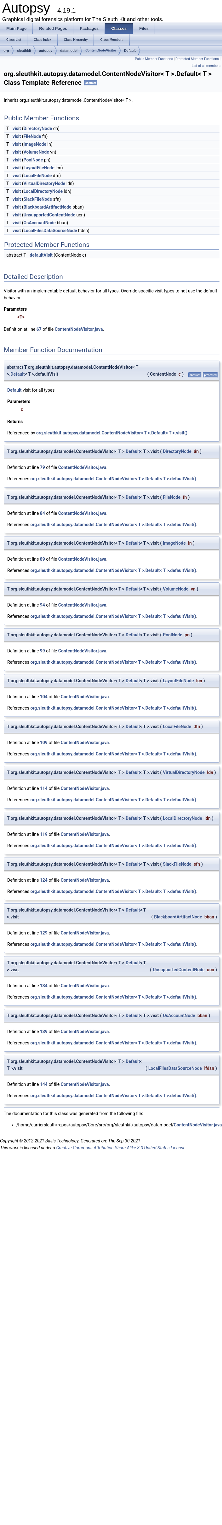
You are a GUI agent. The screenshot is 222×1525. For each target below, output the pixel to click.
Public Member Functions (154, 59)
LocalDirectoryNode (43, 191)
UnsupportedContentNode (49, 214)
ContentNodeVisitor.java (79, 329)
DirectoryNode (38, 128)
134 (44, 985)
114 (44, 788)
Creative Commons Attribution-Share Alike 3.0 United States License (120, 1147)
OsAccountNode (40, 222)
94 (42, 604)
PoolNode (33, 159)
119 (44, 834)
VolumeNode (36, 152)
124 (44, 880)
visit (17, 128)
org (6, 50)
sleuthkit (24, 50)
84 (42, 513)
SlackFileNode (38, 199)
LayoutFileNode (39, 167)
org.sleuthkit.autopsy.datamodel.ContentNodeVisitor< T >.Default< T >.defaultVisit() (113, 478)
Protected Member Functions (197, 59)
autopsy (45, 50)
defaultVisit (41, 255)
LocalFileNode (38, 175)
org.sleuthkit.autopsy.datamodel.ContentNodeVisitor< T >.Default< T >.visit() (111, 432)
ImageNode (35, 144)
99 (42, 650)
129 (44, 932)
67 (39, 329)
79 (42, 467)
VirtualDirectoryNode (44, 183)
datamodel (68, 50)
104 (44, 696)
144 (44, 1084)
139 (44, 1031)
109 (44, 742)
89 (42, 559)
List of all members (206, 66)
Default (130, 50)
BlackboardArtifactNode (47, 207)
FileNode (32, 136)
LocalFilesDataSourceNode (50, 230)
